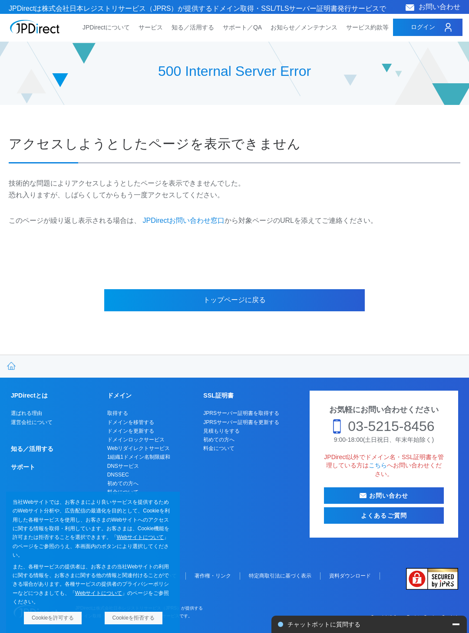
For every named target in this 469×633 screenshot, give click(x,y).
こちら (378, 465)
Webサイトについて (140, 537)
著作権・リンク (213, 576)
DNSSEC (118, 475)
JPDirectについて (106, 27)
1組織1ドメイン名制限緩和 (138, 457)
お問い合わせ (439, 6)
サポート (23, 466)
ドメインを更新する (130, 431)
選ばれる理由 (26, 413)
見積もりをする (221, 431)
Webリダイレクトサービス (138, 448)
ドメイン (119, 395)
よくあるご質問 (384, 515)
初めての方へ (123, 483)
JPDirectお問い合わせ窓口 (183, 220)
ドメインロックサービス (136, 440)
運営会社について (32, 422)
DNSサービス (123, 466)
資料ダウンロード (350, 576)
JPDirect (35, 27)
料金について (218, 448)
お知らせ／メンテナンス (304, 27)
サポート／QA (242, 27)
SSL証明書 (218, 395)
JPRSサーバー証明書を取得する (241, 413)
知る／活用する (193, 27)
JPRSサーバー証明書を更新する (241, 422)
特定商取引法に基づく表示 (280, 576)
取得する (117, 413)
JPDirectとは (29, 395)
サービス (151, 27)
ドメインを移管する (130, 422)
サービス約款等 (367, 27)
